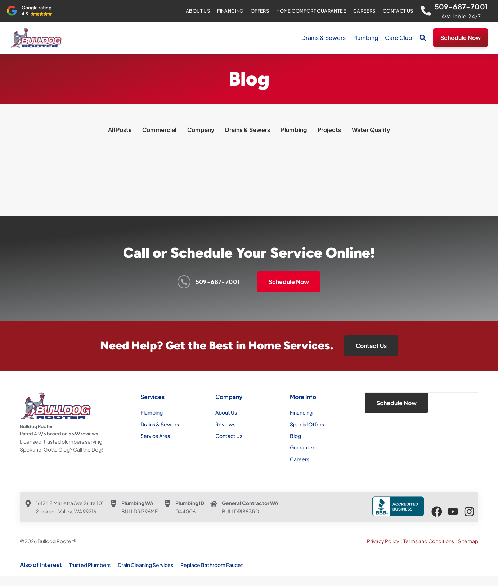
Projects (329, 129)
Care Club (398, 37)
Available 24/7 (461, 16)
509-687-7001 (461, 6)
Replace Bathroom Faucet (211, 565)
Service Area (155, 435)
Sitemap (468, 541)
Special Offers (307, 424)
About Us (197, 11)
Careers (364, 11)
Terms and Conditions (428, 541)
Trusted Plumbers (90, 565)
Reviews (225, 424)
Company (200, 129)
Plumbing (365, 37)
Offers (259, 11)
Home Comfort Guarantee (310, 11)
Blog (295, 435)
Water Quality (371, 129)
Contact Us (397, 11)
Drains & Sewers (323, 37)
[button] (423, 38)
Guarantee (303, 447)
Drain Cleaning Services (145, 565)
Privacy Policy (383, 541)
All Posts (119, 129)
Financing (229, 11)
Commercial (159, 129)
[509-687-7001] (425, 10)
